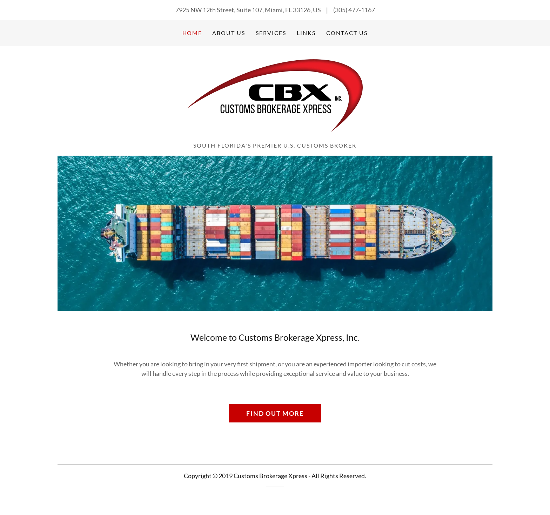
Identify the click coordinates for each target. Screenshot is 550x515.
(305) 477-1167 (354, 10)
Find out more (274, 413)
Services (271, 32)
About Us (228, 32)
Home (192, 32)
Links (306, 32)
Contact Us (347, 32)
